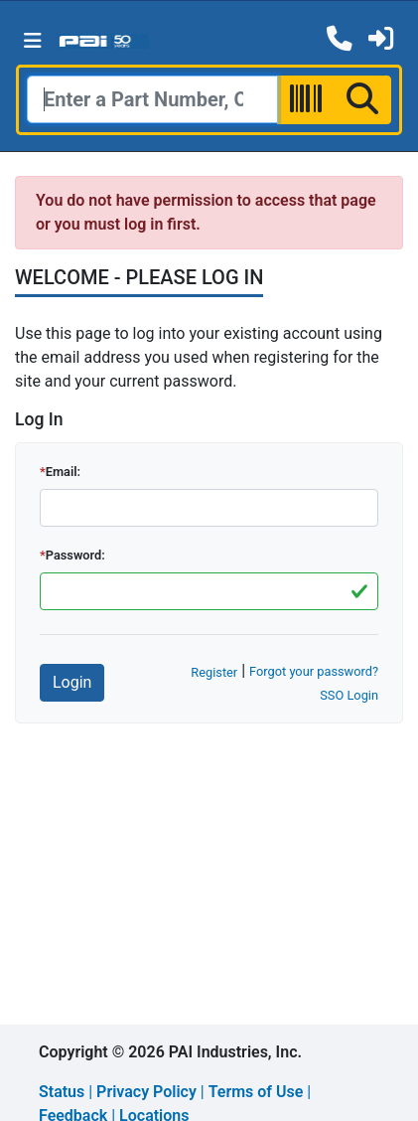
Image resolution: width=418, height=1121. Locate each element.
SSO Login (349, 695)
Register (214, 672)
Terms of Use (256, 1091)
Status (61, 1091)
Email (61, 471)
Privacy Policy (146, 1091)
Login (72, 682)
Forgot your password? (313, 671)
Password (74, 555)
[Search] (152, 99)
